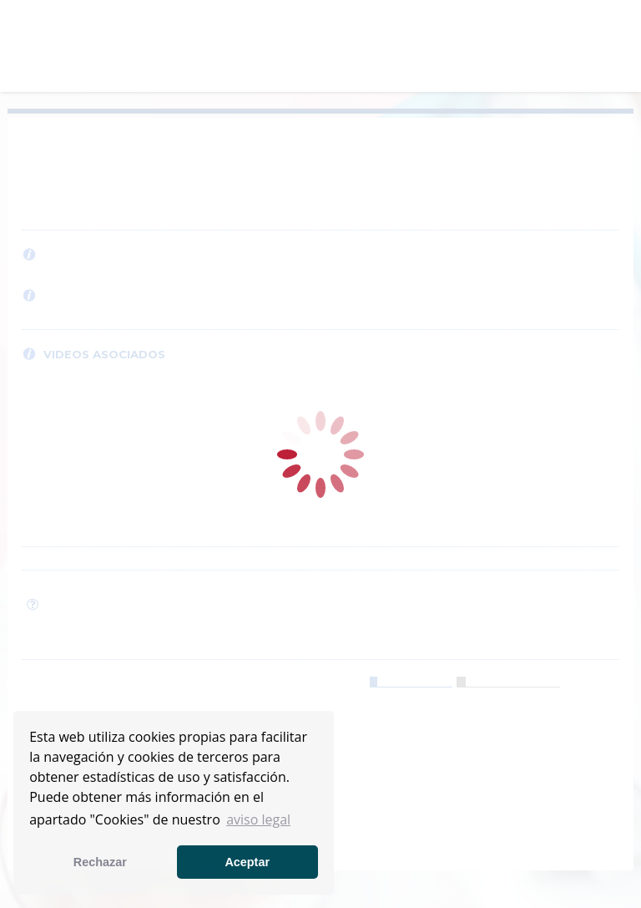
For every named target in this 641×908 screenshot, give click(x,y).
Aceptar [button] (247, 862)
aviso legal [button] (258, 819)
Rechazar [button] (100, 862)
